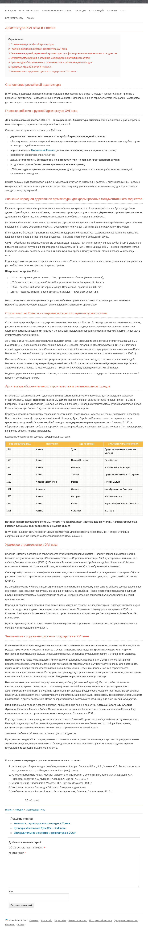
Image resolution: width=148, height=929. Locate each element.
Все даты (10, 10)
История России (29, 10)
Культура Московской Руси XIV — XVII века (39, 828)
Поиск (30, 18)
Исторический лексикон (100, 920)
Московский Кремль (43, 150)
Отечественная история (57, 10)
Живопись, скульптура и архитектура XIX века (42, 823)
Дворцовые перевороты (126, 920)
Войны (21, 924)
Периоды (80, 10)
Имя (11, 891)
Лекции (19, 809)
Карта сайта (60, 920)
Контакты (34, 920)
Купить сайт (46, 920)
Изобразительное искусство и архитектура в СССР (45, 832)
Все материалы (14, 18)
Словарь (112, 10)
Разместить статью (77, 920)
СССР (123, 10)
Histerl (8, 809)
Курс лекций (96, 10)
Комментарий (17, 852)
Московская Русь (35, 809)
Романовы (10, 924)
